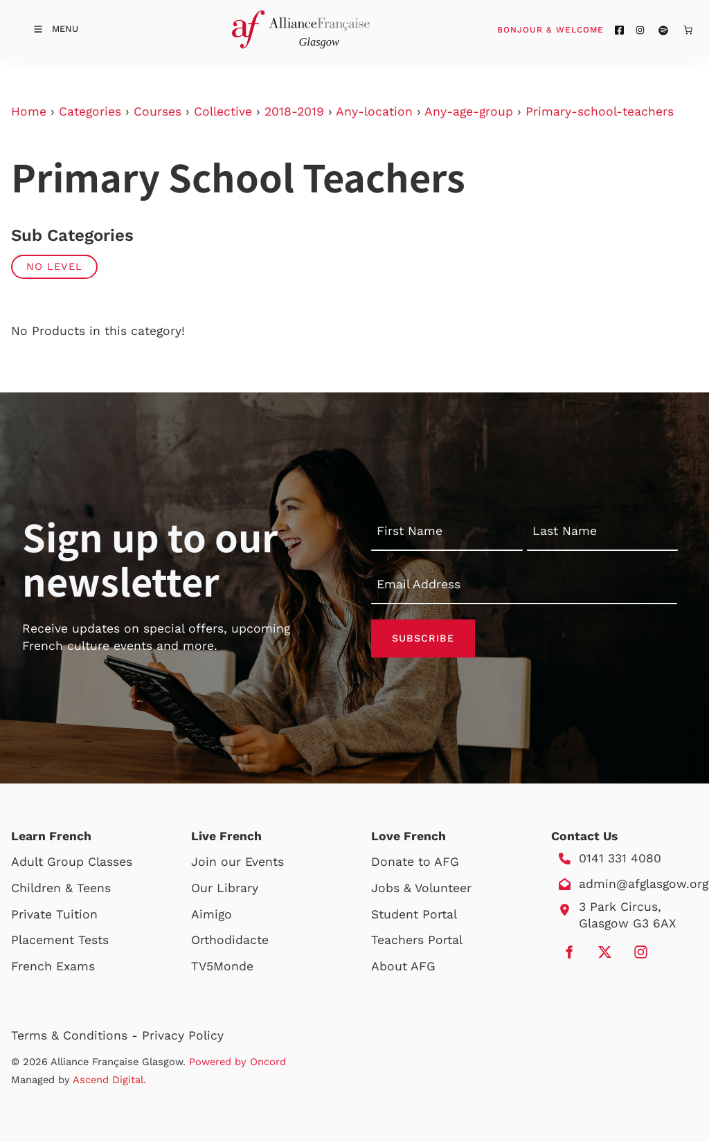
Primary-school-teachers (600, 111)
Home (28, 111)
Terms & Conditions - (76, 1035)
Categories (90, 111)
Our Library (224, 888)
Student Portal (414, 914)
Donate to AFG (415, 862)
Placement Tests (60, 940)
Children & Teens (61, 888)
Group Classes (89, 862)
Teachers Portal (417, 940)
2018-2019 (294, 111)
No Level (54, 266)
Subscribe (423, 638)
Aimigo (211, 914)
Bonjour (577, 29)
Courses (157, 111)
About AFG (403, 966)
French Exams (53, 966)
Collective (223, 111)
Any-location (374, 111)
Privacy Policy (183, 1035)
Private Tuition (54, 914)
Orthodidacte (230, 940)
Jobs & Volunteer (421, 888)
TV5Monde (222, 966)
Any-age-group (468, 111)
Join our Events (237, 862)
